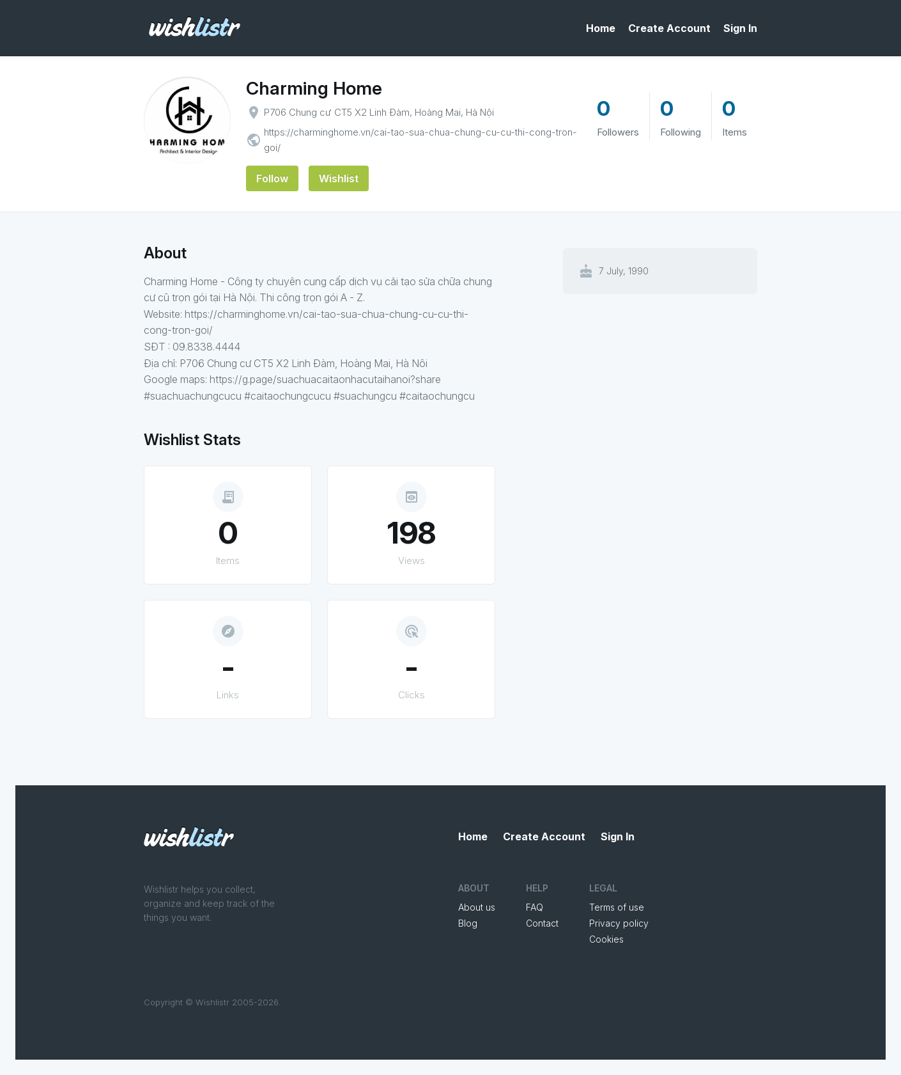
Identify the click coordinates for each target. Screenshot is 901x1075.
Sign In (740, 28)
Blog (467, 923)
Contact (542, 923)
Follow (272, 178)
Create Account (669, 28)
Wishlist (338, 178)
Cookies (606, 939)
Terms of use (616, 907)
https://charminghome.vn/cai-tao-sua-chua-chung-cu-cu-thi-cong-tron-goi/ (420, 139)
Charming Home (314, 88)
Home (600, 28)
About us (476, 907)
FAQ (534, 907)
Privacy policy (619, 923)
